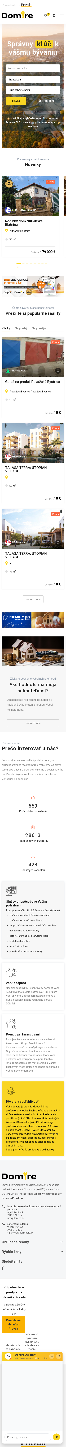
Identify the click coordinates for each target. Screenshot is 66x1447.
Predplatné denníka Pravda (13, 1324)
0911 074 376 (14, 1215)
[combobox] (33, 68)
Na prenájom (40, 328)
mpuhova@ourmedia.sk (20, 1232)
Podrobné (46, 100)
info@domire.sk (15, 1218)
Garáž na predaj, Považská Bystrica (32, 382)
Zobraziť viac (33, 599)
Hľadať (16, 101)
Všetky (6, 328)
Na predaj (21, 328)
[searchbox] (33, 68)
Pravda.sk (52, 1134)
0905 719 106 (14, 1229)
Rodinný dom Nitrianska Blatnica (30, 221)
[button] (18, 263)
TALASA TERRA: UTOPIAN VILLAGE (26, 469)
